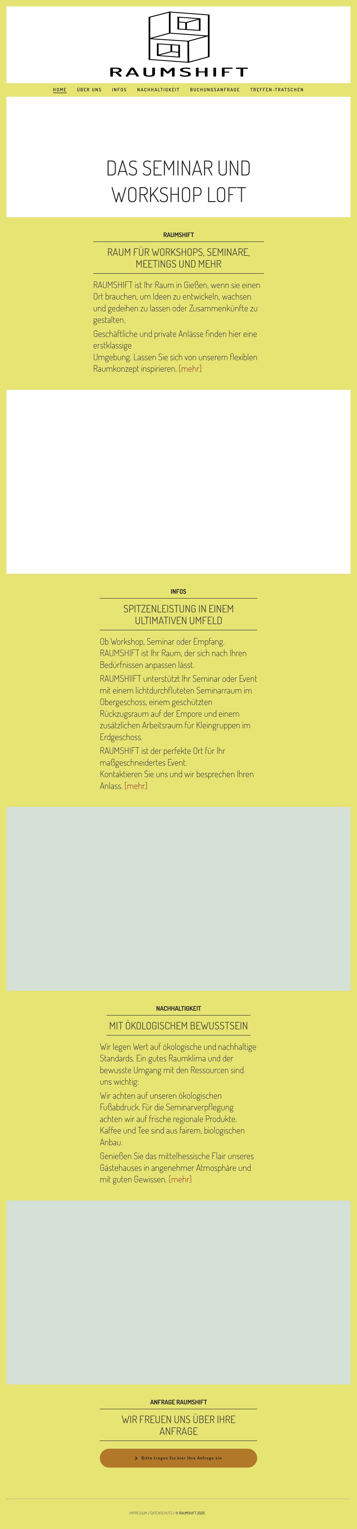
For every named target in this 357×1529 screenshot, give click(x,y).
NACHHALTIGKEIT (158, 89)
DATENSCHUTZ (161, 1513)
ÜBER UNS (89, 89)
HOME (60, 89)
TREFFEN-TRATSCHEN (277, 89)
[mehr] (190, 368)
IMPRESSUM (138, 1513)
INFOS (119, 89)
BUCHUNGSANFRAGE (215, 89)
